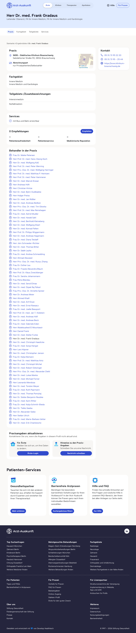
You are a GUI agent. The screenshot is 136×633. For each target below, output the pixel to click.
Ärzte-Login (32, 453)
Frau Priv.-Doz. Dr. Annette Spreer (28, 291)
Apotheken (86, 5)
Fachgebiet (21, 32)
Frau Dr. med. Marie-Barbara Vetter (29, 419)
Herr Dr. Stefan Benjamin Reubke (28, 397)
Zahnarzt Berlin (13, 549)
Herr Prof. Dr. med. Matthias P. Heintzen (31, 173)
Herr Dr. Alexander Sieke (24, 412)
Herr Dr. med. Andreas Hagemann (28, 236)
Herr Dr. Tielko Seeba (22, 408)
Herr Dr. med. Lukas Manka (25, 375)
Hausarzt (93, 556)
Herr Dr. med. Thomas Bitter (26, 247)
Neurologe (94, 549)
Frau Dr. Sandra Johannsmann (26, 276)
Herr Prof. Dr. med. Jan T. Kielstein (29, 313)
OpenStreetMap (83, 67)
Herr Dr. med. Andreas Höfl (25, 316)
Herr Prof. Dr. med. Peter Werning (28, 166)
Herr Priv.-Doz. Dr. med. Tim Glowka (29, 206)
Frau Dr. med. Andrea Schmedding (29, 254)
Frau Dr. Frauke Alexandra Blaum (28, 269)
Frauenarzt (94, 559)
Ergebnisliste (21, 43)
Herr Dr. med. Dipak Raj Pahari (27, 287)
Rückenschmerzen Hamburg (60, 566)
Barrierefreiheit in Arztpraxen (18, 587)
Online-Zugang (54, 594)
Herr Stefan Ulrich (21, 415)
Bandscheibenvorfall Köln (58, 556)
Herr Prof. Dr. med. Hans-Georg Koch (30, 159)
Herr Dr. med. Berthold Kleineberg (28, 221)
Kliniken (58, 5)
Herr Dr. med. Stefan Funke (25, 335)
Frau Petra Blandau (21, 280)
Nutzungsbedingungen (99, 615)
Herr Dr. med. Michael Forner (26, 379)
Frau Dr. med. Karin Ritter (24, 401)
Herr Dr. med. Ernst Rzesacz (26, 305)
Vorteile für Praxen (56, 584)
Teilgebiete (33, 32)
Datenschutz (95, 612)
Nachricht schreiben (76, 453)
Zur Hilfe (97, 511)
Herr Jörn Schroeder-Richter (26, 243)
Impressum (94, 608)
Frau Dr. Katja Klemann (23, 357)
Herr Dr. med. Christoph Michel (27, 364)
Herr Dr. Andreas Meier (23, 294)
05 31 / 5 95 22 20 (112, 55)
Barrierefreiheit (96, 618)
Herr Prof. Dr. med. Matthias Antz (28, 360)
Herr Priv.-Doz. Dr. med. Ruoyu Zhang (30, 261)
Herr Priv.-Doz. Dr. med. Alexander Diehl (31, 371)
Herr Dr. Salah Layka (22, 250)
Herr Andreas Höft (21, 184)
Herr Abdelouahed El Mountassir (28, 327)
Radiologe (94, 546)
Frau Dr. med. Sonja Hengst (25, 346)
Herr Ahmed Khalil (21, 298)
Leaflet (81, 65)
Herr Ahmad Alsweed (22, 258)
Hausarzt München (14, 546)
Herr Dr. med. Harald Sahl (24, 217)
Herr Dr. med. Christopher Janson (28, 353)
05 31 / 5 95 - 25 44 (113, 59)
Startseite (10, 43)
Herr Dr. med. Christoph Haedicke (28, 342)
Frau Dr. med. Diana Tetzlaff (25, 239)
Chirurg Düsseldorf (14, 563)
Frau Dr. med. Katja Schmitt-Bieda (29, 404)
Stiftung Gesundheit (15, 608)
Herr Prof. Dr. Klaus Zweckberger (28, 272)
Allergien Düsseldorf (56, 559)
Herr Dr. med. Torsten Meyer (26, 386)
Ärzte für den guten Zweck (59, 601)
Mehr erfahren (18, 511)
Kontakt (10, 618)
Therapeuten (71, 5)
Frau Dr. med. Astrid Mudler (25, 214)
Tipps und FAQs (13, 584)
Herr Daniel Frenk (21, 331)
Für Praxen (123, 5)
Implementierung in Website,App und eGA (102, 588)
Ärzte (48, 5)
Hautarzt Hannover (14, 559)
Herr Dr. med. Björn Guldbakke (27, 192)
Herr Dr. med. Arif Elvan (24, 302)
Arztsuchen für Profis (98, 593)
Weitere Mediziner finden (17, 570)
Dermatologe (95, 566)
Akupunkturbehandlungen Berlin (61, 549)
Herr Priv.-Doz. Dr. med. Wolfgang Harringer (33, 170)
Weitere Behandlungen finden (60, 570)
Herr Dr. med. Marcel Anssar (26, 181)
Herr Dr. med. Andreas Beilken (27, 203)
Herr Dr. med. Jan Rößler (24, 199)
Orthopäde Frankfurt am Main (19, 566)
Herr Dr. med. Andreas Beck (26, 320)
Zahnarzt (93, 553)
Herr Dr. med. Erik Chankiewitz (27, 423)
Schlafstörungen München (59, 553)
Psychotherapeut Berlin (16, 556)
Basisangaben (54, 591)
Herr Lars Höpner (21, 349)
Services (44, 32)
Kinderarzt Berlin (13, 553)
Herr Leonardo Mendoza (24, 382)
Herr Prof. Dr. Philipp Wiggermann (28, 232)
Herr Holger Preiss (21, 195)
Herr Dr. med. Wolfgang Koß (26, 162)
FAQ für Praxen (54, 587)
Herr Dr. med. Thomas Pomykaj (27, 393)
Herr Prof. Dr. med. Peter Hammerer (29, 177)
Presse (9, 615)
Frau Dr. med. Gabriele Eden (26, 324)
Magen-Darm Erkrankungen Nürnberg (64, 546)
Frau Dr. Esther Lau (21, 265)
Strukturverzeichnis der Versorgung (104, 584)
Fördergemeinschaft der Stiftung (20, 612)
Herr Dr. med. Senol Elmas (25, 283)
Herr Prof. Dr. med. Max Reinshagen (29, 210)
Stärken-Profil (54, 597)
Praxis (10, 32)
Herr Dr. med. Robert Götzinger (27, 368)
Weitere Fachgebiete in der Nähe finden (106, 570)
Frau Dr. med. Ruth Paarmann (26, 390)
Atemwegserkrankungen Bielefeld (62, 563)
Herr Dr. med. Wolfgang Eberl (26, 225)
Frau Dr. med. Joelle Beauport (26, 309)
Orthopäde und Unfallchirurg (102, 563)
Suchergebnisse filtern (62, 511)
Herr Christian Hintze (22, 188)
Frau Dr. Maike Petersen (24, 155)
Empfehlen (86, 131)
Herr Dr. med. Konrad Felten (26, 228)
